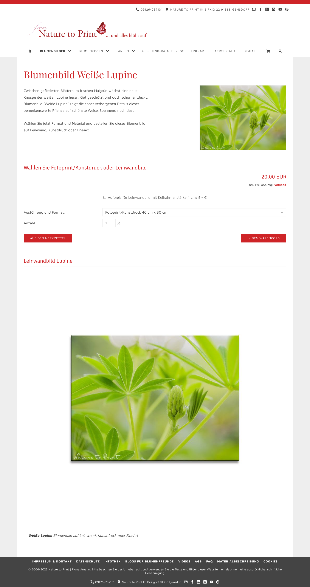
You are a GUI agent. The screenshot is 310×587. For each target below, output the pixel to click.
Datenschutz (88, 561)
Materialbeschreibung (238, 561)
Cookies (271, 561)
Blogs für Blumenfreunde (149, 561)
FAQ (209, 561)
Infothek (112, 561)
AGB (198, 561)
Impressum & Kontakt (52, 561)
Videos (184, 561)
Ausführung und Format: (44, 212)
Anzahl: (30, 223)
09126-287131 (149, 9)
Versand (280, 184)
